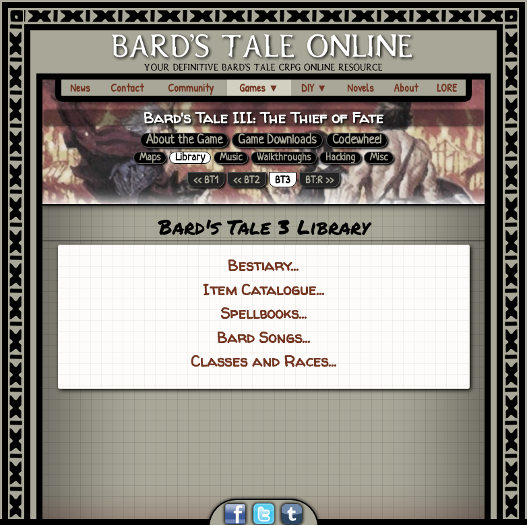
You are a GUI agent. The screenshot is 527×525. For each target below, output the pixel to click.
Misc (379, 157)
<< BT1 (205, 180)
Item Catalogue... (263, 289)
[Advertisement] (263, 427)
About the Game (184, 140)
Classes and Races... (263, 360)
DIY (314, 87)
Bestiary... (263, 265)
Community (191, 87)
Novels (360, 87)
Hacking (340, 157)
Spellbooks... (263, 313)
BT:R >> (319, 180)
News (80, 87)
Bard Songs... (263, 337)
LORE (447, 87)
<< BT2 (246, 180)
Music (231, 157)
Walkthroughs (284, 157)
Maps (150, 157)
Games (259, 87)
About (406, 87)
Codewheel (356, 140)
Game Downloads (277, 140)
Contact (127, 87)
